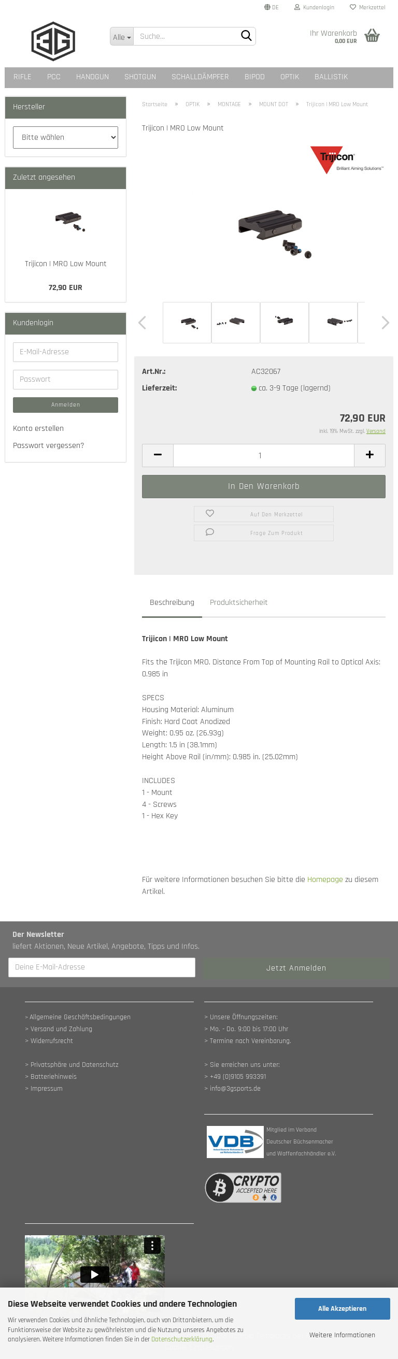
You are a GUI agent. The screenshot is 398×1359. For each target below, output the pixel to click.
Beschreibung (172, 602)
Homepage (325, 879)
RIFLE (22, 76)
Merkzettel (368, 7)
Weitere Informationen (342, 1335)
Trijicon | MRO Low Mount (66, 263)
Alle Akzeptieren (342, 1308)
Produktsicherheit (239, 602)
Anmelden (65, 405)
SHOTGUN (140, 76)
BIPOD (255, 76)
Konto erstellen (38, 428)
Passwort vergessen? (48, 445)
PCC (54, 76)
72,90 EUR (65, 287)
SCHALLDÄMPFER (200, 76)
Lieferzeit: (159, 388)
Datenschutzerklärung (181, 1339)
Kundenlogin (314, 7)
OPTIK (289, 76)
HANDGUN (92, 76)
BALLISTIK (331, 76)
